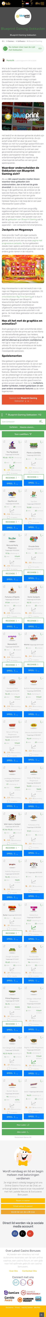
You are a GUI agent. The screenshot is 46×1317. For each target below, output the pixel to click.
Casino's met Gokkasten (23, 399)
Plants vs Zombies (34, 453)
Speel (12, 483)
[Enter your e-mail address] (23, 1206)
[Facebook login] (15, 1233)
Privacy (17, 1307)
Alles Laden (23, 1132)
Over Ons (13, 1271)
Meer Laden (23, 1125)
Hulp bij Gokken (27, 1307)
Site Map (37, 1307)
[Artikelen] (23, 3)
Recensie (12, 478)
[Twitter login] (22, 1233)
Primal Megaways (12, 998)
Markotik (10, 60)
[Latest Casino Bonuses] (6, 3)
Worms (26, 645)
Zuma (5, 915)
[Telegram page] (16, 1282)
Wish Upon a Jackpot (12, 824)
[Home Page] (5, 41)
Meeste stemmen (28, 427)
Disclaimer (9, 1307)
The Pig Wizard (12, 452)
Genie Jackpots (34, 597)
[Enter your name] (23, 1200)
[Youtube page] (30, 1282)
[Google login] (30, 1233)
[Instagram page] (23, 1282)
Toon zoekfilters (21, 434)
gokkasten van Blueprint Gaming (22, 219)
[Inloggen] (37, 3)
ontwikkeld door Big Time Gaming (17, 297)
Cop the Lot (12, 501)
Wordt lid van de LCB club (23, 1212)
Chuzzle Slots (33, 546)
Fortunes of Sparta (12, 597)
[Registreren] (32, 3)
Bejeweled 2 (12, 644)
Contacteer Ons (29, 1271)
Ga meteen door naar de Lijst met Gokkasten (23, 48)
